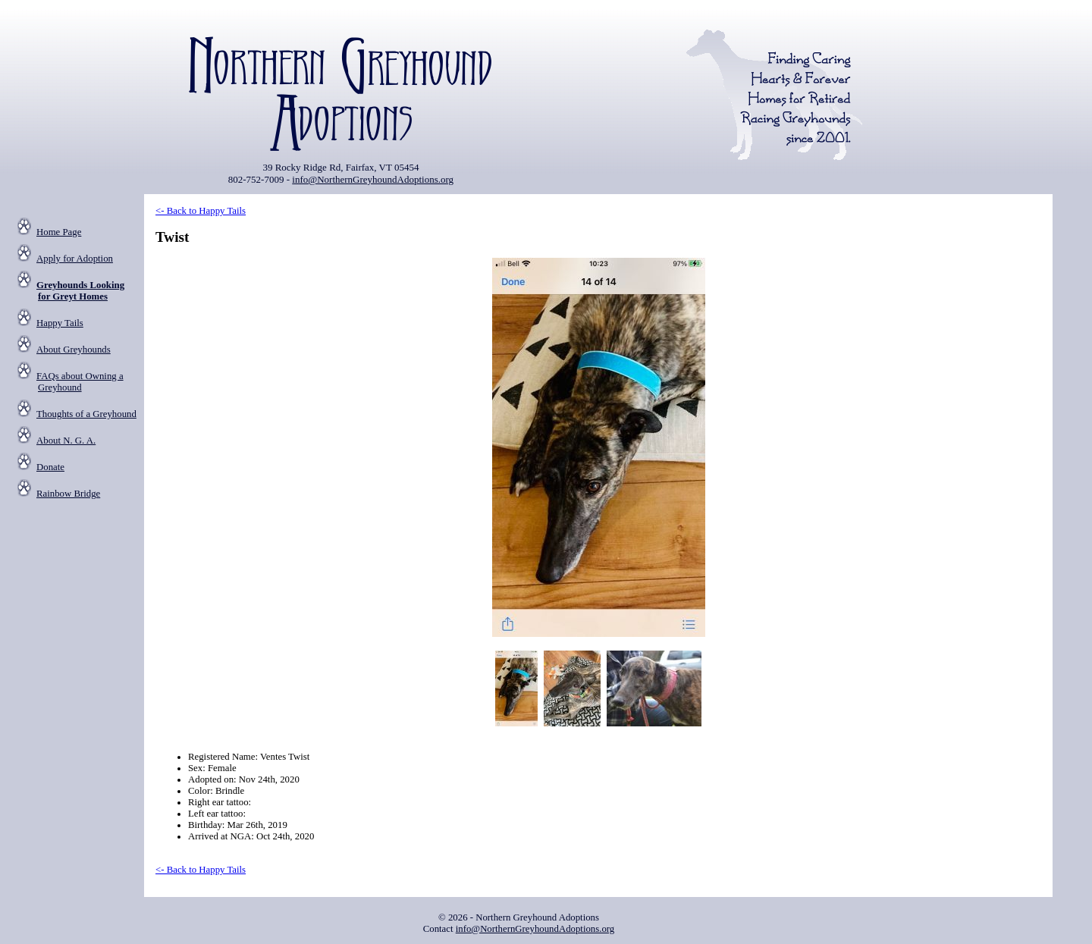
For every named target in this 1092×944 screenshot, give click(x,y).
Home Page (58, 232)
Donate (50, 467)
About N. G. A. (66, 440)
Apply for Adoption (74, 258)
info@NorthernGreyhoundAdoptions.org (372, 179)
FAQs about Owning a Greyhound (80, 382)
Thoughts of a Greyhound (86, 414)
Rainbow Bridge (68, 493)
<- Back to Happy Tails (200, 210)
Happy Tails (59, 323)
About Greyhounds (73, 349)
